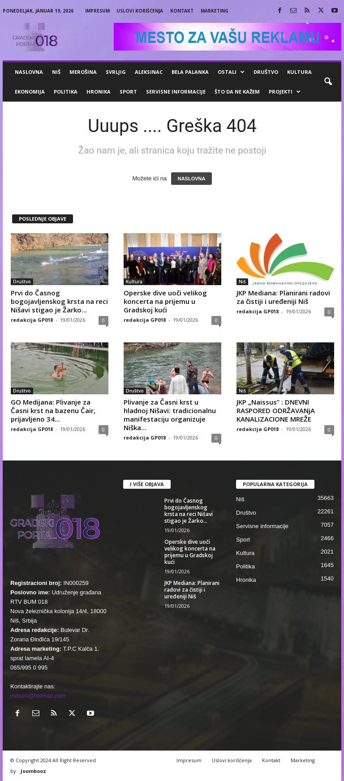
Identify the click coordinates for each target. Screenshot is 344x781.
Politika (65, 91)
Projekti (285, 92)
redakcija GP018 (32, 319)
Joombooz (33, 771)
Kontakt (182, 11)
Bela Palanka (190, 71)
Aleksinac (149, 71)
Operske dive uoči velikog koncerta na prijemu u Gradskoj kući (165, 301)
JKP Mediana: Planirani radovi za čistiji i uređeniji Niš (283, 297)
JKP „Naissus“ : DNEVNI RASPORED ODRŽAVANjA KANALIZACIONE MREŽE (275, 410)
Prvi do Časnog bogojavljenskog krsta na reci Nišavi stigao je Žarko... (59, 301)
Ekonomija (30, 91)
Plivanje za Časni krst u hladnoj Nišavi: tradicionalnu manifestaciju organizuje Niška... (170, 414)
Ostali (231, 72)
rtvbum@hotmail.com (37, 695)
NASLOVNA (192, 178)
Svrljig (116, 71)
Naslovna (29, 71)
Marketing (214, 11)
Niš (56, 71)
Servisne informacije (176, 91)
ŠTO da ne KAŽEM (237, 91)
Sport (128, 91)
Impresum (97, 11)
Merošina (83, 71)
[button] (328, 82)
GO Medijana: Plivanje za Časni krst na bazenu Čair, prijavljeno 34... (53, 410)
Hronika (98, 91)
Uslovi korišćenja (139, 11)
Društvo (266, 71)
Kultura (299, 71)
